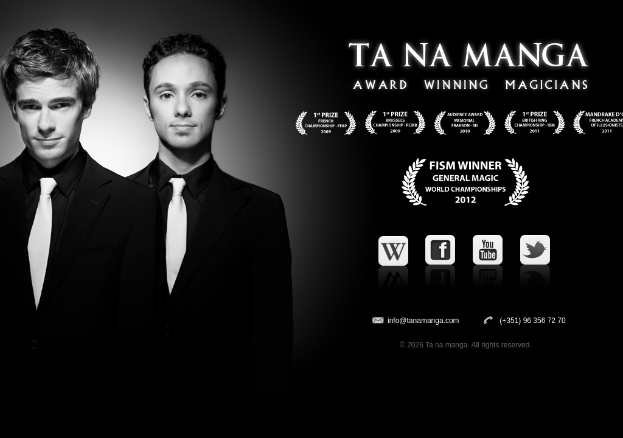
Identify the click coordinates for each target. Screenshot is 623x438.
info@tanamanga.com (423, 320)
